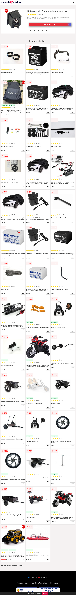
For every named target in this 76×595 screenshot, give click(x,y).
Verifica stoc (57, 24)
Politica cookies (54, 583)
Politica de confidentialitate (38, 583)
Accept (45, 593)
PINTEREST (42, 578)
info (23, 77)
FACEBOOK (32, 578)
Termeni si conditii (23, 583)
